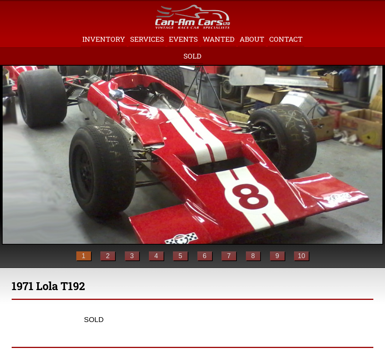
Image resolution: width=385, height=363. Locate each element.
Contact (286, 39)
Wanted (219, 39)
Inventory (103, 39)
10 (301, 256)
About (251, 39)
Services (147, 39)
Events (183, 39)
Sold (192, 55)
